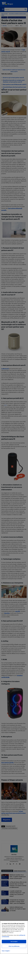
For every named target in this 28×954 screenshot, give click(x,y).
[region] (14, 937)
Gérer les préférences (14, 946)
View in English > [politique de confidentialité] (6, 950)
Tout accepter (14, 941)
